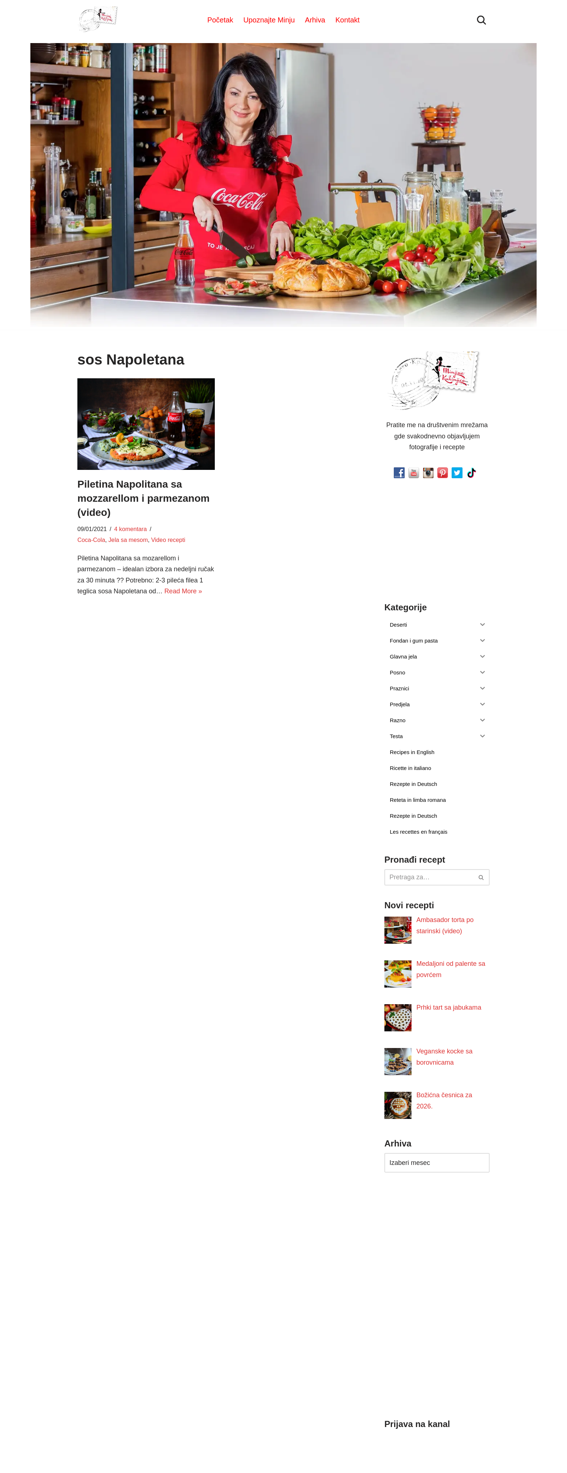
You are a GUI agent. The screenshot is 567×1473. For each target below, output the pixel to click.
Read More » (183, 591)
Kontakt (347, 20)
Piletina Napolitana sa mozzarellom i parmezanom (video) (143, 498)
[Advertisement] (146, 658)
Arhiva (315, 20)
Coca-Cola (91, 539)
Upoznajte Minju (269, 20)
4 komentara (130, 529)
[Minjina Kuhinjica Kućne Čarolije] (99, 20)
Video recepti (168, 539)
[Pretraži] (481, 20)
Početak (220, 20)
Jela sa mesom (128, 539)
